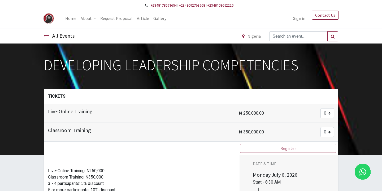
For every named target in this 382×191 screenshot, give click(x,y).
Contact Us (325, 15)
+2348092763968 (192, 5)
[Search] (332, 36)
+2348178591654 (164, 5)
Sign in (299, 18)
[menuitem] (71, 18)
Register (288, 148)
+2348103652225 (220, 5)
